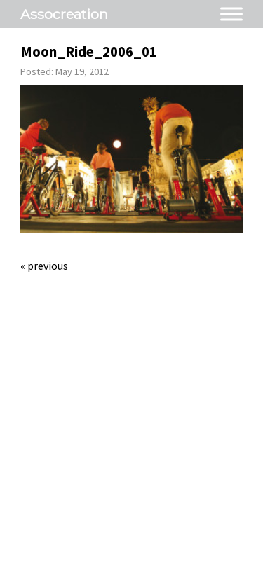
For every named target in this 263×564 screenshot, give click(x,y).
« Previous (44, 266)
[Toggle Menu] (231, 13)
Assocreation (64, 14)
